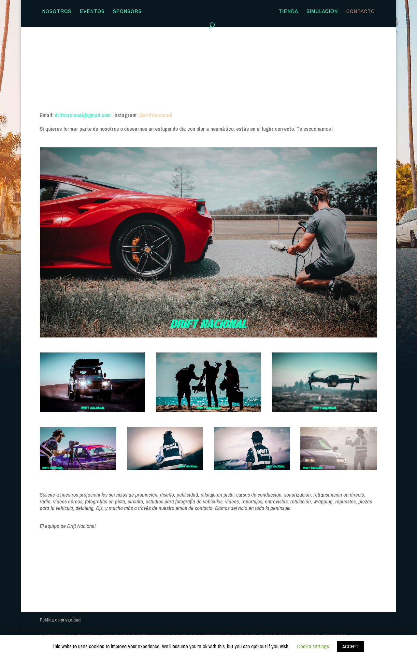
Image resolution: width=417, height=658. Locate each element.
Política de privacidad (60, 620)
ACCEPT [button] (350, 647)
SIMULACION (322, 12)
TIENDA (288, 12)
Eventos (92, 12)
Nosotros (56, 12)
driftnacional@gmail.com (84, 115)
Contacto (360, 12)
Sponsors (127, 12)
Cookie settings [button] (313, 646)
